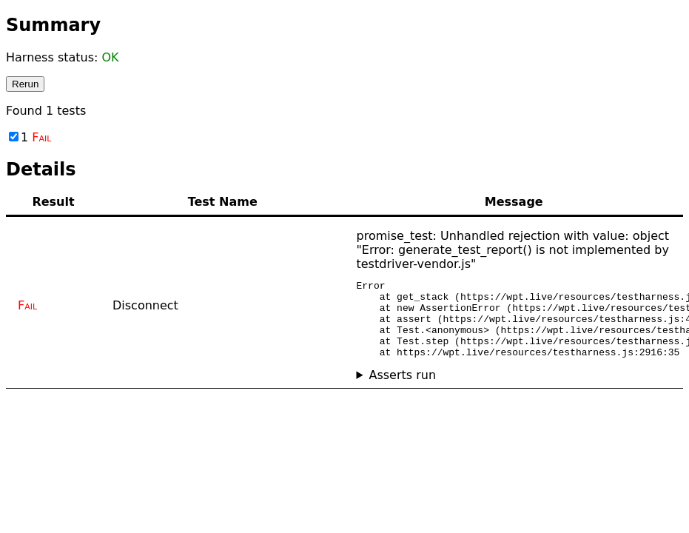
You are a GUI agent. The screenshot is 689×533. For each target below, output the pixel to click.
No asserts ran (514, 390)
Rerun (25, 84)
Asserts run (402, 390)
